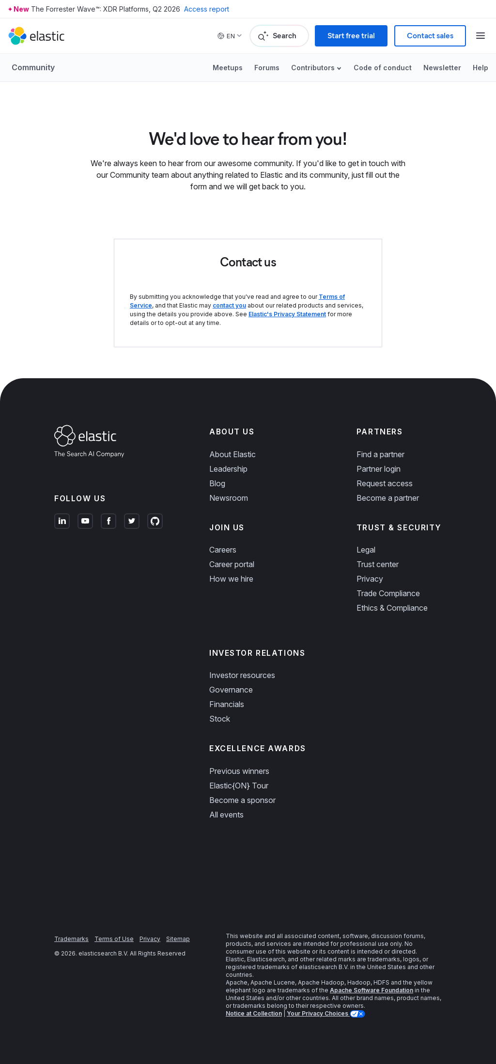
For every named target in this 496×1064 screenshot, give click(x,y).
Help (480, 67)
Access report (206, 9)
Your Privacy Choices (318, 1013)
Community (33, 67)
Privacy (369, 579)
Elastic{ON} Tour (238, 785)
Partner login (378, 469)
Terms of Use (114, 938)
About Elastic (232, 454)
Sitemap (178, 938)
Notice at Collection (254, 1013)
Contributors (313, 67)
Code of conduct (383, 67)
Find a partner (380, 454)
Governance (231, 689)
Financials (226, 704)
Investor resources (242, 675)
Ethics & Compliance (392, 608)
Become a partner (387, 498)
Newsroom (228, 498)
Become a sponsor (242, 800)
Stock (219, 719)
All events (226, 814)
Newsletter (442, 67)
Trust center (377, 564)
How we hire (231, 579)
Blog (217, 483)
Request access (384, 483)
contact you (229, 305)
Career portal (231, 564)
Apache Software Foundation (371, 990)
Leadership (228, 469)
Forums (266, 67)
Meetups (228, 67)
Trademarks (71, 938)
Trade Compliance (388, 593)
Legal (365, 550)
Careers (222, 550)
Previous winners (239, 771)
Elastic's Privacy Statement (287, 314)
